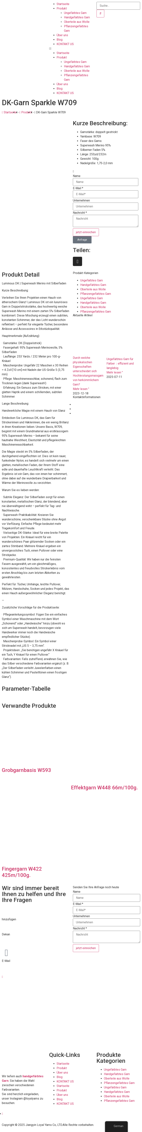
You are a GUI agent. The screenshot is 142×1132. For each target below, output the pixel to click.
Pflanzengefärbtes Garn (95, 294)
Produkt (62, 8)
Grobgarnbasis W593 (26, 770)
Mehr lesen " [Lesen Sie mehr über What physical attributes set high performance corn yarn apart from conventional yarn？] (81, 389)
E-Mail (78, 188)
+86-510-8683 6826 (15, 939)
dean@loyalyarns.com (16, 970)
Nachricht (80, 212)
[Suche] (100, 13)
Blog (59, 39)
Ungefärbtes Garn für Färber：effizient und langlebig (120, 363)
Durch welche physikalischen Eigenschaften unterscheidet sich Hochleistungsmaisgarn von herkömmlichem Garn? (88, 371)
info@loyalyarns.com (15, 965)
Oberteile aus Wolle (76, 22)
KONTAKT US (65, 44)
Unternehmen (81, 200)
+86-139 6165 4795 (15, 943)
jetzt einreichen (86, 232)
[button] (71, 48)
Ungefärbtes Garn (75, 13)
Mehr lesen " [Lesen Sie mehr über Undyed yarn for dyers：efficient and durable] (114, 372)
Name (76, 176)
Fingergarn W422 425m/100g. (22, 872)
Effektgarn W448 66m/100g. (104, 788)
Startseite (63, 4)
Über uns (62, 35)
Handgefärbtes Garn (77, 17)
